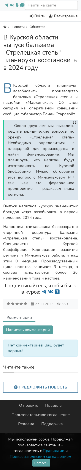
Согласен (41, 463)
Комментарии (19, 317)
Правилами (53, 450)
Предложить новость (40, 387)
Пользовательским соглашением (40, 456)
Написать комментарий (28, 329)
